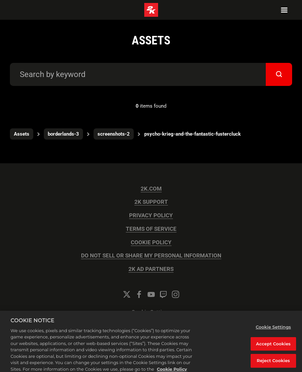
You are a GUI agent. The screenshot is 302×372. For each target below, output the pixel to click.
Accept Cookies (273, 345)
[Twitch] (163, 294)
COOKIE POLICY (151, 242)
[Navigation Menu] (284, 10)
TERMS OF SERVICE (151, 229)
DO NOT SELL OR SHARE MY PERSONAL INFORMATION (151, 255)
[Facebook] (139, 294)
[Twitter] (126, 294)
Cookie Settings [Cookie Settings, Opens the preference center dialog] (273, 329)
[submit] (279, 74)
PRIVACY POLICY (151, 215)
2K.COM (151, 189)
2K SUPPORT (151, 202)
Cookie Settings (151, 312)
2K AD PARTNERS (151, 269)
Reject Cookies (273, 362)
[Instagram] (175, 294)
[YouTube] (151, 294)
